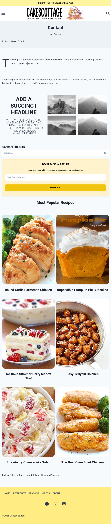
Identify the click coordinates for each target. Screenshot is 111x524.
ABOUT (56, 493)
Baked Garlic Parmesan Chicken (28, 290)
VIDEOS (46, 493)
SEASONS (34, 493)
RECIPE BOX (19, 493)
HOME (7, 493)
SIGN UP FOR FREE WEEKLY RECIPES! (55, 3)
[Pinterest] (64, 503)
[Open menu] (3, 13)
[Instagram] (55, 503)
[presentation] (28, 249)
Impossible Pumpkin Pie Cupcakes (82, 290)
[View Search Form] (108, 13)
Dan (6, 41)
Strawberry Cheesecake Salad (28, 462)
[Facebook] (47, 503)
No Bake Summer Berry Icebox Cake (28, 376)
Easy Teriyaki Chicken (82, 374)
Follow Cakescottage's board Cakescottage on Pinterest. (31, 475)
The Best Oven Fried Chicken (82, 462)
